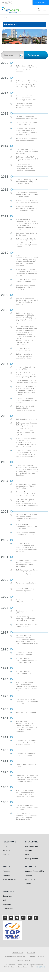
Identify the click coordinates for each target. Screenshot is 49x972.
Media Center (30, 879)
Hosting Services (31, 859)
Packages (28, 850)
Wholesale (7, 904)
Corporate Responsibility (34, 871)
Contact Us (17, 952)
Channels (6, 875)
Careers (28, 884)
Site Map (31, 952)
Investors (28, 875)
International (8, 908)
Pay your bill (40, 2)
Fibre (5, 846)
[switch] (7, 2)
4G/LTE (6, 855)
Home (5, 17)
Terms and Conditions (15, 956)
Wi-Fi (27, 855)
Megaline (6, 850)
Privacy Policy (37, 956)
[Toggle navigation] (45, 10)
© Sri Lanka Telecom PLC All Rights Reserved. (24, 965)
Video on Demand (10, 879)
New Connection (31, 846)
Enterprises (7, 896)
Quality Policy (25, 960)
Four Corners (40, 967)
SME (4, 900)
